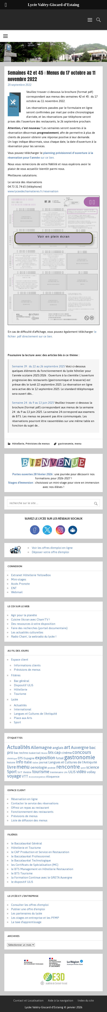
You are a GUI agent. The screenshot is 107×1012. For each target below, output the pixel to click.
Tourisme (20, 693)
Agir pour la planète (24, 615)
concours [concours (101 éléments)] (81, 752)
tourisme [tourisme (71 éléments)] (40, 771)
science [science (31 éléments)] (92, 767)
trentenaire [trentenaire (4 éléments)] (56, 772)
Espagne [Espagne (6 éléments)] (29, 758)
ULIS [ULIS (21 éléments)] (72, 772)
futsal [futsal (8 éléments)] (60, 758)
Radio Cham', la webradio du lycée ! (33, 636)
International (22, 709)
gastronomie (65, 443)
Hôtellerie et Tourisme (26, 847)
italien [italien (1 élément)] (35, 762)
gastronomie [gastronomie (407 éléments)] (79, 757)
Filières (15, 675)
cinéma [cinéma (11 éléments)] (66, 753)
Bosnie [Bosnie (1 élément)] (44, 753)
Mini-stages (18, 579)
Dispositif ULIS (23, 685)
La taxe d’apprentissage (26, 922)
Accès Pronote (20, 583)
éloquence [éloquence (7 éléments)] (52, 776)
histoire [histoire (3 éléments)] (11, 762)
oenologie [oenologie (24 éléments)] (38, 767)
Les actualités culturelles (27, 632)
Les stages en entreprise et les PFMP (35, 917)
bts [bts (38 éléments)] (51, 752)
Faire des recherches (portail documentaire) (39, 628)
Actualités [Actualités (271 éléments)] (18, 747)
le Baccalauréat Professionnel (30, 856)
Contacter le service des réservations (34, 803)
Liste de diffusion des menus (29, 820)
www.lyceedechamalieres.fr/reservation (33, 191)
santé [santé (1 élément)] (83, 768)
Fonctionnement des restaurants (32, 811)
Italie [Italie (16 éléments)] (28, 762)
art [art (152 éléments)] (67, 747)
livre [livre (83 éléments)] (11, 767)
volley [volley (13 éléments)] (91, 772)
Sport (17, 722)
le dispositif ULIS (22, 881)
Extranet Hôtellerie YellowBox (31, 575)
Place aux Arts (23, 718)
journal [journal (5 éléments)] (43, 762)
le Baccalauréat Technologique (31, 860)
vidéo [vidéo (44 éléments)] (81, 771)
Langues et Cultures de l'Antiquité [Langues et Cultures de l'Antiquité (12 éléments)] (72, 762)
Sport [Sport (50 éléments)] (12, 771)
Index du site (86, 1000)
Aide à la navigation (60, 1000)
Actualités (20, 705)
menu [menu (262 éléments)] (23, 767)
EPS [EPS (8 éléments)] (20, 758)
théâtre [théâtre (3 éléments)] (27, 772)
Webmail (17, 592)
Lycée (14, 699)
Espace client (19, 659)
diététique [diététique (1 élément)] (12, 758)
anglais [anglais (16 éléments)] (57, 748)
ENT (14, 588)
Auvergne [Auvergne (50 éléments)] (80, 747)
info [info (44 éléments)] (19, 762)
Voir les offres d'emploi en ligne (52, 547)
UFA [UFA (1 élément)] (66, 772)
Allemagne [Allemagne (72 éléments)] (41, 747)
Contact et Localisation (28, 1000)
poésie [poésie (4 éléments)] (51, 767)
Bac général (21, 680)
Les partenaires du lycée (26, 913)
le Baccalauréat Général (26, 843)
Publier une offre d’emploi (28, 909)
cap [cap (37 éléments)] (57, 752)
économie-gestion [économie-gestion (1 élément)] (37, 777)
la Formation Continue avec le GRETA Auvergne (41, 877)
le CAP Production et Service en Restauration (40, 852)
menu (78, 443)
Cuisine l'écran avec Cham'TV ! (30, 619)
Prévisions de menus (38, 443)
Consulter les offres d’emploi (30, 904)
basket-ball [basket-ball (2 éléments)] (35, 753)
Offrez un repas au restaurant (30, 807)
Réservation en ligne (24, 799)
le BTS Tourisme (22, 873)
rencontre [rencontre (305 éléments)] (68, 767)
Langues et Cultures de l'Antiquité (35, 713)
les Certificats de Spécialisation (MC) (34, 864)
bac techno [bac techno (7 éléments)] (21, 752)
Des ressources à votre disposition (33, 623)
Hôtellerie (18, 443)
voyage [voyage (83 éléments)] (14, 776)
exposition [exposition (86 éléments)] (45, 757)
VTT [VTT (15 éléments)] (25, 776)
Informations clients (27, 665)
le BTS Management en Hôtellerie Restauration (42, 869)
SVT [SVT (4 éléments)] (19, 772)
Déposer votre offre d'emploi (50, 552)
